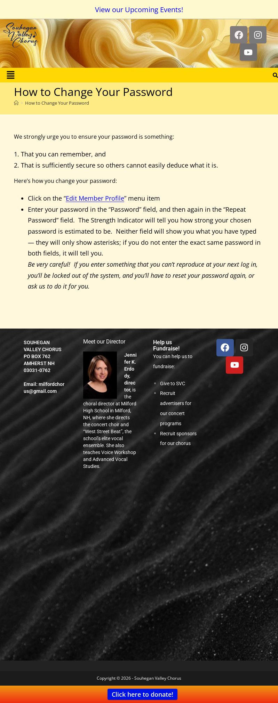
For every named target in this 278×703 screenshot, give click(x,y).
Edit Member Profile (95, 198)
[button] (10, 75)
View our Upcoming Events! (139, 9)
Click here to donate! (142, 694)
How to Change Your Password (57, 103)
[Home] (16, 103)
